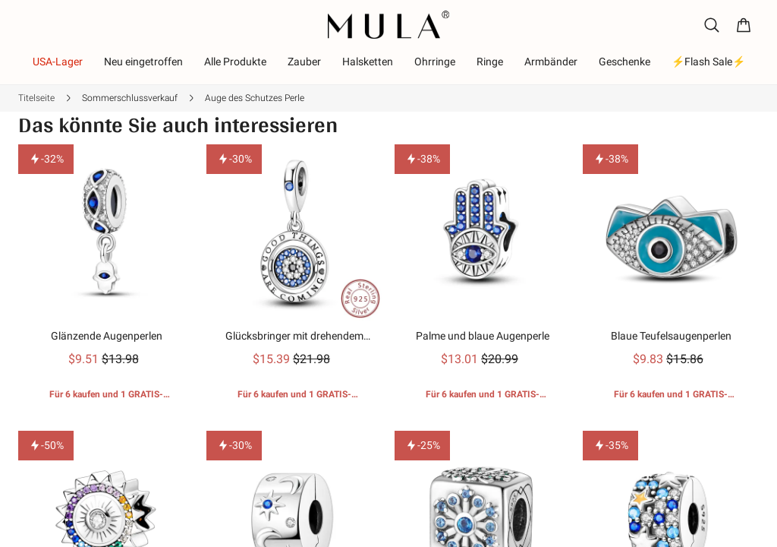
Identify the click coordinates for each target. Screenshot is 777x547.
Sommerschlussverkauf (130, 98)
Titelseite (36, 98)
